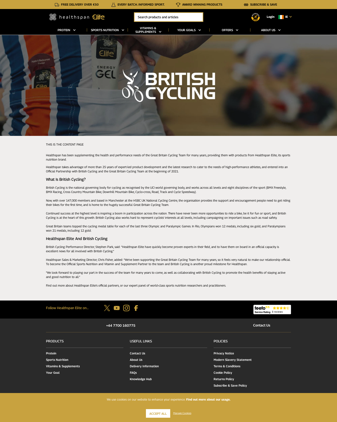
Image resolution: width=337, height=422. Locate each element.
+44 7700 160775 (116, 325)
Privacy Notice (224, 353)
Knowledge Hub (141, 379)
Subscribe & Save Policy (230, 385)
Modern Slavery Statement (233, 359)
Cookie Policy (223, 372)
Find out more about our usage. (208, 399)
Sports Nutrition (57, 359)
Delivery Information (144, 366)
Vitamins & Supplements (63, 366)
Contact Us (257, 325)
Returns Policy (224, 379)
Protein (51, 353)
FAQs (133, 372)
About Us (136, 359)
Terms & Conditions (227, 366)
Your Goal (53, 372)
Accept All (158, 413)
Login (270, 16)
